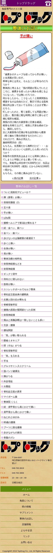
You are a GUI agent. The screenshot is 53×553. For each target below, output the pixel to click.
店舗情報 (26, 524)
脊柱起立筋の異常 (13, 391)
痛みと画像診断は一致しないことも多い (24, 320)
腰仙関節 (8, 330)
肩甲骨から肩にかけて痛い (17, 412)
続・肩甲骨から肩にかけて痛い (19, 407)
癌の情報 (26, 506)
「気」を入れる (12, 356)
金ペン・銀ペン (12, 233)
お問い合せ (26, 542)
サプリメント (26, 512)
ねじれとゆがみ (12, 417)
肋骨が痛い (9, 284)
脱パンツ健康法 (12, 371)
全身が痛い (9, 248)
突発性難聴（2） (12, 202)
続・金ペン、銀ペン (14, 228)
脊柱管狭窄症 (10, 350)
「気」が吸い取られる (15, 335)
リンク (26, 536)
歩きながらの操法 (13, 432)
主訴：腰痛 (9, 325)
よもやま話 (26, 530)
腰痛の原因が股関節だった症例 (19, 310)
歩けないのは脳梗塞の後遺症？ (19, 238)
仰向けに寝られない (14, 279)
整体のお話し (26, 518)
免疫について (26, 500)
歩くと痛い (9, 243)
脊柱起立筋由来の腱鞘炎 (16, 294)
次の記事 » (35, 178)
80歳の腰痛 (9, 422)
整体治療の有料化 (13, 258)
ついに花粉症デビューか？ (17, 192)
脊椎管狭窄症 (10, 304)
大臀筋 (7, 386)
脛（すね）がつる (13, 345)
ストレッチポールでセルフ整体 (19, 289)
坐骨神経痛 (9, 269)
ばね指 (7, 218)
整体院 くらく (11, 402)
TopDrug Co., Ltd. (25, 551)
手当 (6, 361)
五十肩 (7, 207)
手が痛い (8, 212)
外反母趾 (8, 381)
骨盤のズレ (9, 437)
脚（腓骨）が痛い (13, 197)
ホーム (26, 494)
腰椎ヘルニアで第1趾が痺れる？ (20, 223)
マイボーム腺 (10, 397)
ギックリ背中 (10, 274)
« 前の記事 (17, 178)
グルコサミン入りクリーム (17, 366)
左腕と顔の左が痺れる (15, 299)
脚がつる (8, 376)
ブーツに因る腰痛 (13, 427)
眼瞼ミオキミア (12, 340)
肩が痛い (8, 253)
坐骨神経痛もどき (13, 264)
